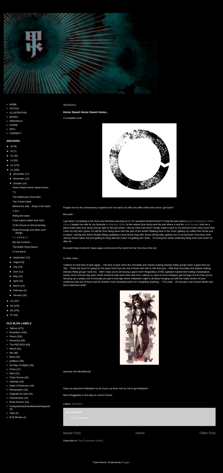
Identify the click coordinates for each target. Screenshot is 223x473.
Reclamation (16, 389)
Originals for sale (18, 393)
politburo (14, 361)
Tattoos (13, 328)
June (16, 271)
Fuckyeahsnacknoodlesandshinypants (29, 406)
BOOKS (13, 117)
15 (12, 151)
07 (12, 315)
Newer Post (72, 433)
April (16, 280)
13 (12, 160)
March (17, 285)
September (19, 257)
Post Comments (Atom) (90, 440)
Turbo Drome (16, 377)
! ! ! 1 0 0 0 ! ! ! (20, 237)
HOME (13, 104)
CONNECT (15, 133)
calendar (14, 381)
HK (11, 352)
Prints (12, 369)
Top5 (12, 413)
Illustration (77, 403)
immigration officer (116, 224)
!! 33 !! (15, 211)
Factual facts (16, 397)
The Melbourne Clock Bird (26, 197)
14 (12, 155)
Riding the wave (21, 215)
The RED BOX (17, 344)
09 (12, 305)
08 (12, 310)
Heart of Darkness (19, 385)
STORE (13, 125)
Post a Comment (80, 418)
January (17, 295)
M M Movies (15, 417)
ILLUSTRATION (18, 112)
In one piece (19, 251)
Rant (11, 373)
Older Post (208, 433)
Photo (12, 336)
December (19, 174)
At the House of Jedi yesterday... (29, 225)
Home (140, 433)
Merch (12, 348)
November (19, 178)
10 (12, 301)
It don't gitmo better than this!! (28, 220)
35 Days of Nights (19, 365)
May (15, 276)
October (17, 183)
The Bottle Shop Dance (24, 247)
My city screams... (22, 242)
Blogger (126, 462)
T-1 (14, 192)
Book (12, 356)
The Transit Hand (21, 201)
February (18, 290)
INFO (12, 129)
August (17, 262)
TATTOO (14, 108)
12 (12, 165)
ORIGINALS (16, 121)
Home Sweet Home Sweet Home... (31, 187)
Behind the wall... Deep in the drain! (31, 206)
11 (12, 169)
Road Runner (16, 402)
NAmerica (14, 340)
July (15, 266)
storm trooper (191, 224)
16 (12, 146)
